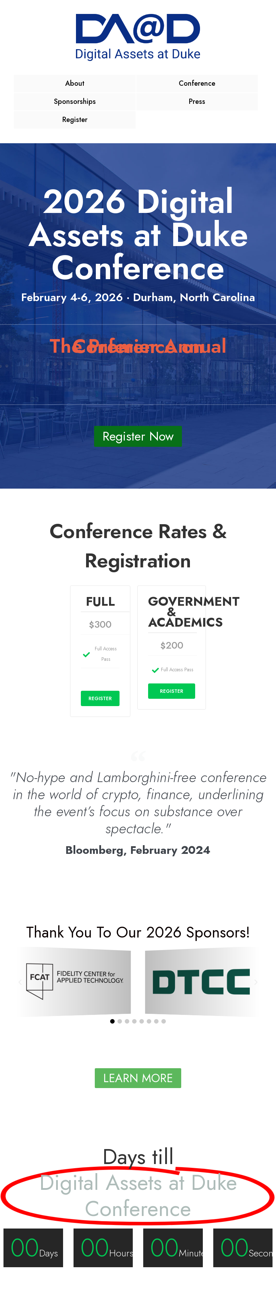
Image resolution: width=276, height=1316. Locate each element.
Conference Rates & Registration (138, 546)
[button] (20, 981)
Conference (197, 83)
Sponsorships (75, 102)
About (74, 83)
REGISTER (100, 698)
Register (74, 120)
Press (197, 102)
